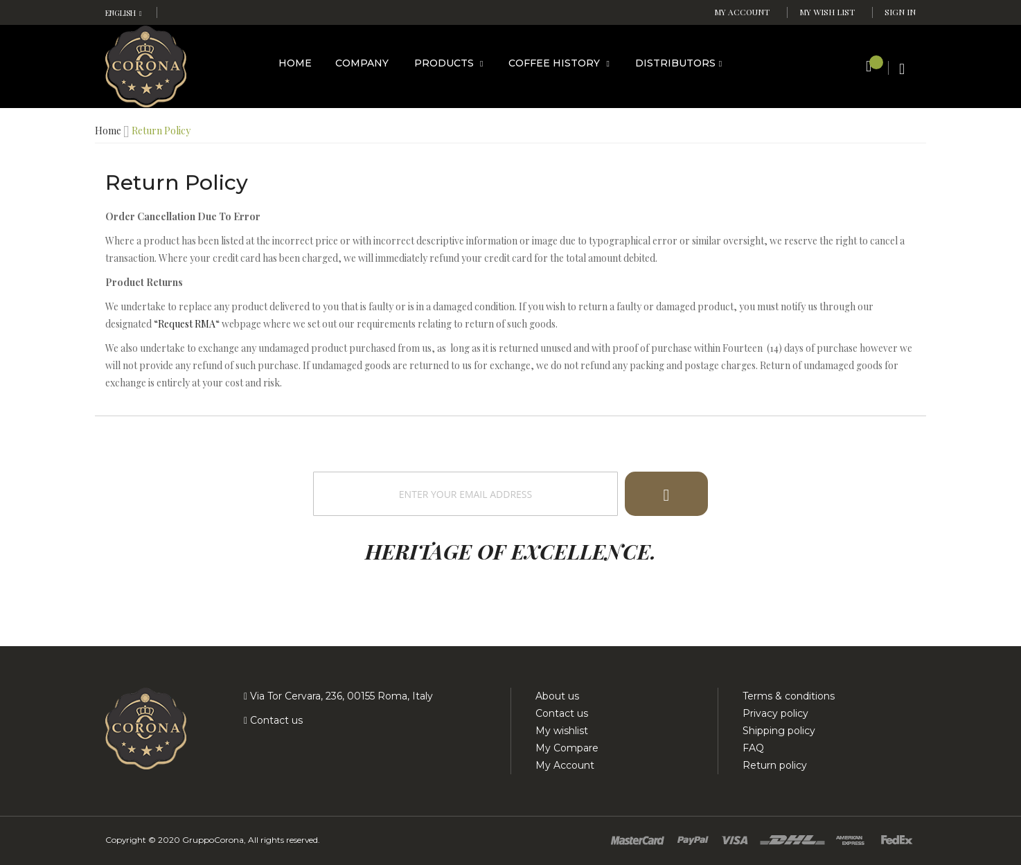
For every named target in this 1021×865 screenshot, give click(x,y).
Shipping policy (779, 730)
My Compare (566, 748)
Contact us (275, 720)
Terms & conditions (789, 696)
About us (557, 696)
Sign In (900, 11)
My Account (742, 11)
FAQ (753, 748)
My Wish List (827, 11)
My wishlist (561, 730)
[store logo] (145, 65)
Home (108, 130)
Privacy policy (775, 713)
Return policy (775, 765)
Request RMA (186, 323)
